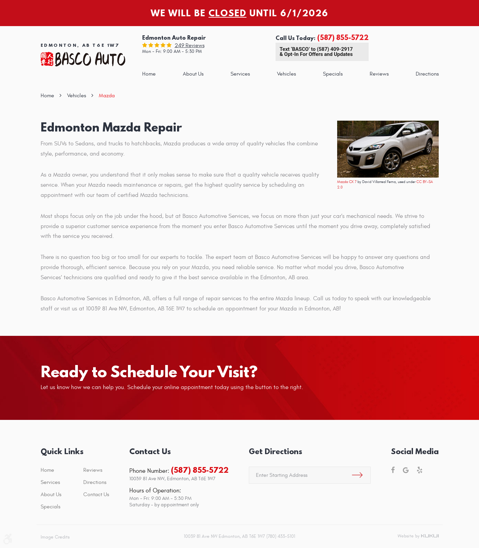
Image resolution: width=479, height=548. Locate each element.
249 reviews (189, 45)
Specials (333, 74)
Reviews (379, 74)
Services (240, 74)
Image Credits (55, 537)
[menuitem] (149, 73)
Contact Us (96, 494)
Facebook (393, 470)
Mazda (107, 96)
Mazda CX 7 (346, 182)
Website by (418, 536)
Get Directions (275, 451)
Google (406, 470)
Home (149, 74)
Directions (427, 74)
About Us (193, 74)
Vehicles (286, 74)
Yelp (419, 470)
